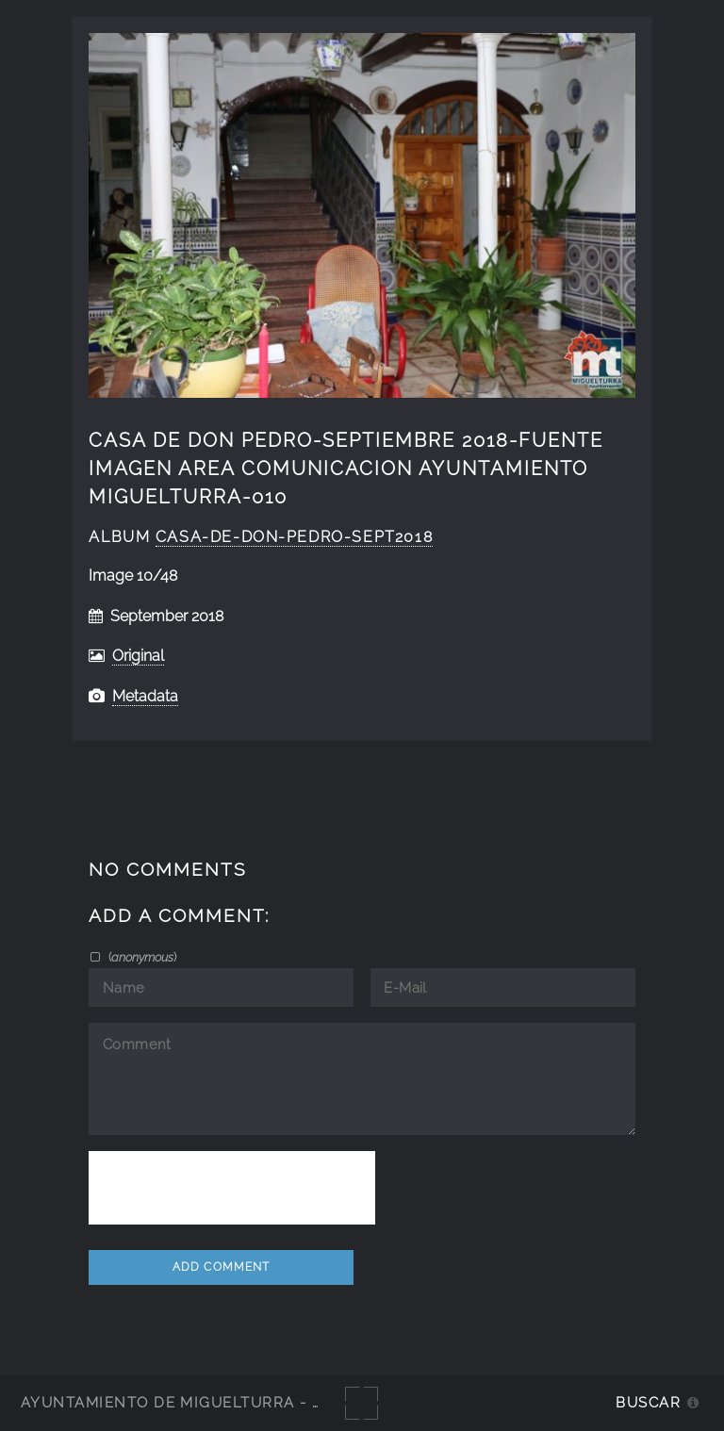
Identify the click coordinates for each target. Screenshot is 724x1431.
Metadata (145, 696)
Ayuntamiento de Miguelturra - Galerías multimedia (258, 1402)
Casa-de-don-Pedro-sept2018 (294, 537)
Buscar (648, 1402)
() (141, 956)
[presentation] (232, 1188)
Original (138, 656)
